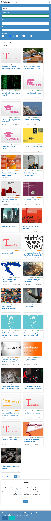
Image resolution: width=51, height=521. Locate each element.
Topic (4, 20)
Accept (12, 518)
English (14, 36)
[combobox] (25, 30)
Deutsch (6, 36)
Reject (5, 518)
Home (3, 42)
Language (5, 33)
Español (21, 36)
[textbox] (25, 30)
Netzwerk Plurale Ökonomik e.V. (15, 490)
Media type (5, 27)
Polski (34, 36)
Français (28, 36)
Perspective (5, 13)
